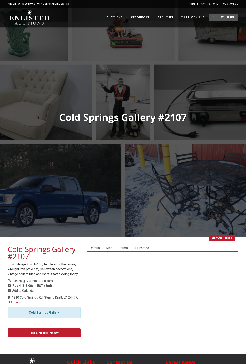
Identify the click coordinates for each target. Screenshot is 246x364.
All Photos (141, 248)
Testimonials (193, 17)
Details (95, 248)
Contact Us (230, 4)
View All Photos (221, 237)
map (17, 302)
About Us (165, 17)
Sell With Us (223, 17)
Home (192, 4)
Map (109, 248)
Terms (123, 248)
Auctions (115, 17)
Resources (140, 17)
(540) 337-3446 (209, 4)
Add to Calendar (23, 291)
